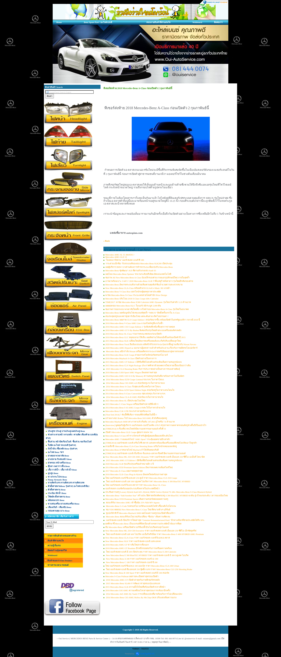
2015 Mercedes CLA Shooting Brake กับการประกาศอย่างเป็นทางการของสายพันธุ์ (142, 369)
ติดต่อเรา (218, 22)
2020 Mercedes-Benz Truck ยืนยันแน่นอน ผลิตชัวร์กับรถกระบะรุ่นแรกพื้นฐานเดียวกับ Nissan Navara (150, 344)
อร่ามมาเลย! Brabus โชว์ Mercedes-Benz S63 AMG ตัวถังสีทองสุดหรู (136, 418)
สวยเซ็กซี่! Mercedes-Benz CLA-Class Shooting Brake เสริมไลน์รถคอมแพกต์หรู (141, 446)
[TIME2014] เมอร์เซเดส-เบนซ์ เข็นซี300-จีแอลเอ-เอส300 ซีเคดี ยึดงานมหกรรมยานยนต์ (145, 453)
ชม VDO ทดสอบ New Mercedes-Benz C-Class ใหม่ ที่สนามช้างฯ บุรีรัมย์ (137, 509)
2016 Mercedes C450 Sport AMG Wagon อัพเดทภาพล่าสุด (131, 372)
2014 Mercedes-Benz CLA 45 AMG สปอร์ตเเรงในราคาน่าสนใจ (134, 397)
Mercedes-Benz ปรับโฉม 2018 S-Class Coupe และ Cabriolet (131, 298)
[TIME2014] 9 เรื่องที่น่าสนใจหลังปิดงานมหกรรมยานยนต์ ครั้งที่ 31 (135, 429)
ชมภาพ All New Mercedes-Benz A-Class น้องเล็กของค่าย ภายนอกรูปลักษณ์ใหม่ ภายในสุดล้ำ (147, 277)
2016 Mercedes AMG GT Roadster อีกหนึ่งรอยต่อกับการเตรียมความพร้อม (138, 548)
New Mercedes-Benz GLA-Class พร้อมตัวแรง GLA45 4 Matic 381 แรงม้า (137, 288)
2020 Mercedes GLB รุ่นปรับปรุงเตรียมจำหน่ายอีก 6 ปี (129, 464)
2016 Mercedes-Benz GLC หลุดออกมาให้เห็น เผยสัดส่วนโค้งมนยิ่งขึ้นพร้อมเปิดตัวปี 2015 (145, 337)
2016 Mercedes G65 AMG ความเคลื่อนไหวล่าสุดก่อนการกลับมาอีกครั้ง (137, 590)
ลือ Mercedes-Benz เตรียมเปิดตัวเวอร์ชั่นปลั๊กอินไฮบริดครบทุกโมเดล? (137, 527)
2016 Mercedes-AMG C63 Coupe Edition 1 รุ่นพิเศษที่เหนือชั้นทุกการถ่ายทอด (140, 327)
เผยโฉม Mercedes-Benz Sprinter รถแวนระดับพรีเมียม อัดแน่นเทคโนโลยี (138, 274)
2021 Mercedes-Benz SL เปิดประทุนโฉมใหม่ (125, 400)
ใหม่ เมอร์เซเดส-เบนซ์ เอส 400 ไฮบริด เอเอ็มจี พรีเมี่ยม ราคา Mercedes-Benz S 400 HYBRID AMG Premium (154, 534)
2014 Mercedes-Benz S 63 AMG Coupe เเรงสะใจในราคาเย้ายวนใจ (135, 407)
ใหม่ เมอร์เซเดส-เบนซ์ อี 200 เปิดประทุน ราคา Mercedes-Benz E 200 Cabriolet (140, 552)
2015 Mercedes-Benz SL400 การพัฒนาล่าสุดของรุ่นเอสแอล (132, 583)
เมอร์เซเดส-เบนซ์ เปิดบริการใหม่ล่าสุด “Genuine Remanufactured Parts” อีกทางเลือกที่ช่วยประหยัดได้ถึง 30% (154, 520)
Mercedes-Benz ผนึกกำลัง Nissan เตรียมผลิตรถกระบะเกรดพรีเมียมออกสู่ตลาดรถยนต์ (144, 351)
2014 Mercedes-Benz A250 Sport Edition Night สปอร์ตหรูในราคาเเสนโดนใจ (139, 390)
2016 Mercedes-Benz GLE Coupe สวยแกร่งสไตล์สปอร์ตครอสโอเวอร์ (136, 355)
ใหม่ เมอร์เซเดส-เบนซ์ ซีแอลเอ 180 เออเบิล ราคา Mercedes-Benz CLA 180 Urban (142, 566)
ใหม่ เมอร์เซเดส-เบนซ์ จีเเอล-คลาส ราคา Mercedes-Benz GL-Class (135, 485)
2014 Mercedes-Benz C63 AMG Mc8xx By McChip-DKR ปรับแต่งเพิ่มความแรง (140, 597)
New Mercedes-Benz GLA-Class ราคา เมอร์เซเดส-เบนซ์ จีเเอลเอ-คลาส (137, 537)
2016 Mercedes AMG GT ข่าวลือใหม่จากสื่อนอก (127, 545)
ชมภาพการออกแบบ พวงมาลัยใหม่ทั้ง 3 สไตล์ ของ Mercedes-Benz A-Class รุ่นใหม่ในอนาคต (147, 309)
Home (59, 22)
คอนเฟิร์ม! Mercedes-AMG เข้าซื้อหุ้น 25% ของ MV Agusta (132, 502)
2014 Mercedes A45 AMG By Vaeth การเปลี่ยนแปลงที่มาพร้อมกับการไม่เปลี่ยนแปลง (143, 594)
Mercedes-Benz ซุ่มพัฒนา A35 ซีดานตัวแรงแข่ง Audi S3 (130, 270)
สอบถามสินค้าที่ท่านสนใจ (158, 22)
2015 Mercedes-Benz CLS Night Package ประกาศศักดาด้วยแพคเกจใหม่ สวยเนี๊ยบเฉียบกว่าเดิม (148, 365)
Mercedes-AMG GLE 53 (116, 257)
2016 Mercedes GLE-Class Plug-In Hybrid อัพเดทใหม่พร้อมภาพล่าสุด (136, 474)
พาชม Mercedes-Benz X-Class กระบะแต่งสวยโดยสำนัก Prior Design (136, 295)
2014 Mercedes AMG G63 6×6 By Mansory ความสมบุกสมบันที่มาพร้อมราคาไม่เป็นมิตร (144, 376)
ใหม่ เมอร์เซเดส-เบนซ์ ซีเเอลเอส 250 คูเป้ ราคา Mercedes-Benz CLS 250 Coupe (141, 478)
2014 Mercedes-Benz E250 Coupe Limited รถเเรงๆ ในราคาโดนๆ (134, 379)
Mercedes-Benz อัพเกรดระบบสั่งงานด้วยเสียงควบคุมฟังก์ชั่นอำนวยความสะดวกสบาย (143, 284)
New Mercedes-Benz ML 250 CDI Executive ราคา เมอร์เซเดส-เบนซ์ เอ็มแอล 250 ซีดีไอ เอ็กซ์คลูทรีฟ (150, 530)
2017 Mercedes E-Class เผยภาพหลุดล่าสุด (124, 471)
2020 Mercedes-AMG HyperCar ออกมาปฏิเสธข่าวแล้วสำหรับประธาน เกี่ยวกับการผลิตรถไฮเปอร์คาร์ (151, 348)
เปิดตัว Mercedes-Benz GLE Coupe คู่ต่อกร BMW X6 (128, 432)
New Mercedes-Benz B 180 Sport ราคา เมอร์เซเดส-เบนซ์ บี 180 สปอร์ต (137, 573)
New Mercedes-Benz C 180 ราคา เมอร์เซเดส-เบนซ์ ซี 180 (131, 562)
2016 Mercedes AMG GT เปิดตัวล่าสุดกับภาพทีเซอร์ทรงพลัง (132, 580)
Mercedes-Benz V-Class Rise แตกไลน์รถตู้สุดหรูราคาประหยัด (133, 291)
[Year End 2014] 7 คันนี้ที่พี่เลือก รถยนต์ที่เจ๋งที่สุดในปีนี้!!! (131, 414)
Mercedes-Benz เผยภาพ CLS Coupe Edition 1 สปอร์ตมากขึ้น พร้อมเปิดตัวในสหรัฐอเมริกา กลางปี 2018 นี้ (152, 320)
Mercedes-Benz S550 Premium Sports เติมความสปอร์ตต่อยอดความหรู (136, 499)
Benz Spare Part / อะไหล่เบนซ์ (98, 22)
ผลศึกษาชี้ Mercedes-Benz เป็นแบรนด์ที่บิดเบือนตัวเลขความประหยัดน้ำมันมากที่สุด (143, 523)
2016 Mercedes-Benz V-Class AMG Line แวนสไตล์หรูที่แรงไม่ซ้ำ (134, 323)
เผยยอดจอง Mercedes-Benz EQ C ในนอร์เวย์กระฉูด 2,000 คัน (133, 305)
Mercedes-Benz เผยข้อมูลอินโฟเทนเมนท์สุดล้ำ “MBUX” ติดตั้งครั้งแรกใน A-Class (142, 313)
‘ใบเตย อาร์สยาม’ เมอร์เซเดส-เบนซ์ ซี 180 (124, 260)
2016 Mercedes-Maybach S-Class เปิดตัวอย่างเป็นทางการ (131, 358)
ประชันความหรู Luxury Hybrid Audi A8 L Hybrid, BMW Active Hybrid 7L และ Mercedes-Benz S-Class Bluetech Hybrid (158, 492)
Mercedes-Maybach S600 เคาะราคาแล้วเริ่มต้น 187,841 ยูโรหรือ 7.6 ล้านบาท (140, 421)
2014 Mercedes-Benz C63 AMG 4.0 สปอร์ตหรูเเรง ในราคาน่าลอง (135, 383)
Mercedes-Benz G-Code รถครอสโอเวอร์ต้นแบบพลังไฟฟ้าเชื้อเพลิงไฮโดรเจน (140, 506)
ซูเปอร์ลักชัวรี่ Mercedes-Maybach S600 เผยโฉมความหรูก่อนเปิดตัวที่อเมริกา (140, 513)
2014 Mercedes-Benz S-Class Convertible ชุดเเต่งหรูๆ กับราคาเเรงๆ (135, 393)
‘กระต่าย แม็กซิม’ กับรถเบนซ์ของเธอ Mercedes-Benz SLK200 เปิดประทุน (138, 263)
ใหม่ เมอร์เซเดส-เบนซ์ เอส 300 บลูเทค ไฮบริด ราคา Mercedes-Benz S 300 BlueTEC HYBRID (147, 481)
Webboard (197, 22)
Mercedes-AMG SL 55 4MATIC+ (120, 255)
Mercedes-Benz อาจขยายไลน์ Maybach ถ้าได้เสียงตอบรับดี (132, 450)
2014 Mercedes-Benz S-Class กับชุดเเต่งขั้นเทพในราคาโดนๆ (133, 386)
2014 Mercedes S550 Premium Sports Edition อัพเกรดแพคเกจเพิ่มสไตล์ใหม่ (139, 467)
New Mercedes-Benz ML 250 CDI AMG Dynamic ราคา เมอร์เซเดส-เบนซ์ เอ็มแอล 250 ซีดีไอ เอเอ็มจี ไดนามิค (155, 457)
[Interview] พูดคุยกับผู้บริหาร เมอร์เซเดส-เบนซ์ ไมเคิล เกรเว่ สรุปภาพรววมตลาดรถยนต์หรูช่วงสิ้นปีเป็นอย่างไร (155, 425)
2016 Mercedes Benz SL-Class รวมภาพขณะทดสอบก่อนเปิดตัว (133, 334)
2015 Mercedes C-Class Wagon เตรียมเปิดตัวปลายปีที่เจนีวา (131, 404)
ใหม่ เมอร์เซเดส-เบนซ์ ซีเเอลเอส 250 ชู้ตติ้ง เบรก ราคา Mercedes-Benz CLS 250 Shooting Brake (148, 569)
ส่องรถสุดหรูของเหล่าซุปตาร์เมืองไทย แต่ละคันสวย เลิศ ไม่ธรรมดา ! (137, 316)
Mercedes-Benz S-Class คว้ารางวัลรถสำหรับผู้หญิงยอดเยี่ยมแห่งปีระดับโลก (139, 436)
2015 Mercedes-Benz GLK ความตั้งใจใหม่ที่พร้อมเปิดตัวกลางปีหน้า (135, 587)
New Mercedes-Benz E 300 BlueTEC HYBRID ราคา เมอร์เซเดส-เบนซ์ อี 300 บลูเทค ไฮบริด (147, 555)
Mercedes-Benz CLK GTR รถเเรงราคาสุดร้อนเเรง (128, 411)
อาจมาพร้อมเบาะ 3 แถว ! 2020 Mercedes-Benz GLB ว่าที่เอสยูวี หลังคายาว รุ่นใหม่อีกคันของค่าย (149, 281)
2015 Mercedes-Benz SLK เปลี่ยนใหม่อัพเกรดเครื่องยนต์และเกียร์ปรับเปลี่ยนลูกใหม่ (143, 341)
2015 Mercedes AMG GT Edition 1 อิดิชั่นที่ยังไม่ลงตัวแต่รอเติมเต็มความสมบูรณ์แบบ (143, 362)
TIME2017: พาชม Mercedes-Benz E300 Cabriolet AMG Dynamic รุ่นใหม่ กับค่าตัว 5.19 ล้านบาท (148, 302)
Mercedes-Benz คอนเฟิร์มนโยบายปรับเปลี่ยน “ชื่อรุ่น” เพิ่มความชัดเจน (137, 516)
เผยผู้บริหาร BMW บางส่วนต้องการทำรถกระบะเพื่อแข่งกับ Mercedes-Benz (139, 267)
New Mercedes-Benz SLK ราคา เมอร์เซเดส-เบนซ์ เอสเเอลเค (133, 541)
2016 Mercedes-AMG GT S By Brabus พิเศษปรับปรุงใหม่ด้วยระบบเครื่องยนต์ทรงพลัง (143, 330)
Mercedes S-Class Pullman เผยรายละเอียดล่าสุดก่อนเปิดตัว (131, 576)
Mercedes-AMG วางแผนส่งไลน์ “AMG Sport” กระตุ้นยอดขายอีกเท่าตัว (137, 439)
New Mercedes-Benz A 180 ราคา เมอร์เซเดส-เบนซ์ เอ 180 (131, 559)
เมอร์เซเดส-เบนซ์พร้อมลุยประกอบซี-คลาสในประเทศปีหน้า (132, 488)
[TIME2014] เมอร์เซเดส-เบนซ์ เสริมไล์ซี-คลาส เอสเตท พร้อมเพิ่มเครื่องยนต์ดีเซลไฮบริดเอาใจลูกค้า (151, 443)
